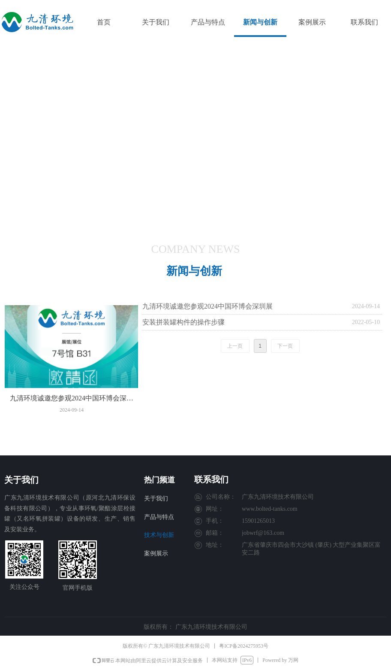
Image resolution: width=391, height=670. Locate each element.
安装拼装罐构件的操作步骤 (183, 322)
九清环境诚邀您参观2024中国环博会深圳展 (207, 306)
